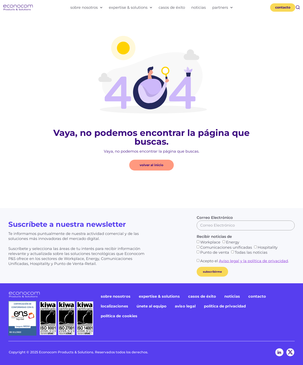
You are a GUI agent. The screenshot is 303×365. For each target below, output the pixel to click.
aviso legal (185, 306)
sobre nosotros (86, 7)
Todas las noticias (251, 252)
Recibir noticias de (214, 236)
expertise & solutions (130, 7)
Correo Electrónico (215, 217)
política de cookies (119, 316)
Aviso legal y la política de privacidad (253, 261)
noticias (198, 7)
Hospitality (268, 247)
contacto (257, 296)
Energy (232, 242)
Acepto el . (244, 261)
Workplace (210, 242)
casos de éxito (172, 7)
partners (222, 7)
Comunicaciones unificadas (226, 247)
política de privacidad (225, 306)
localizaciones (114, 306)
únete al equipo (152, 306)
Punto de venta (214, 252)
